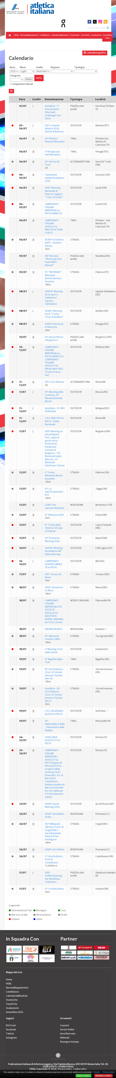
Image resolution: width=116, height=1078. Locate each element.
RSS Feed (10, 1025)
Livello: (39, 67)
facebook (89, 22)
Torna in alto (58, 1059)
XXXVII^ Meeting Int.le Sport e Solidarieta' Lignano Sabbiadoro (54, 297)
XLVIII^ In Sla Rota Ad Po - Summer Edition (54, 242)
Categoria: (15, 75)
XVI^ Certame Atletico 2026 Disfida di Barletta (54, 128)
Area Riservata (67, 1033)
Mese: (23, 67)
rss (105, 22)
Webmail (64, 1037)
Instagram (11, 1037)
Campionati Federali (22, 84)
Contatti (64, 1025)
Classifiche (85, 35)
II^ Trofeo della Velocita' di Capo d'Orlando (54, 528)
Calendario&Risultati (60, 35)
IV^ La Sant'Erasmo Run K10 (54, 491)
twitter (95, 22)
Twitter (10, 1033)
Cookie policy (80, 1069)
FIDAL (16, 35)
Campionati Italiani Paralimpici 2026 (54, 177)
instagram (100, 22)
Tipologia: (79, 67)
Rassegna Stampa (69, 1041)
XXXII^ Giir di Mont (54, 849)
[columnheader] (13, 99)
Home (9, 979)
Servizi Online (67, 1029)
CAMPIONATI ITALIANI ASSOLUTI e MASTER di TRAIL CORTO (54, 226)
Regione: (55, 67)
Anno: (12, 67)
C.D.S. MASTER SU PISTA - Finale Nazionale (54, 421)
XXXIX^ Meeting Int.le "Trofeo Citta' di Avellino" (54, 314)
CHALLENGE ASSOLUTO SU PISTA (52, 740)
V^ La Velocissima (54, 888)
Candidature (45, 35)
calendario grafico (96, 52)
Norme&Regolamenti (29, 35)
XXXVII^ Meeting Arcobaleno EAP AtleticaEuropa (54, 551)
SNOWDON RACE (53, 629)
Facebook (11, 1029)
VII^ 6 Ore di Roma (54, 382)
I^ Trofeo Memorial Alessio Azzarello (54, 475)
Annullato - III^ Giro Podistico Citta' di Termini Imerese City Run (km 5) (53, 694)
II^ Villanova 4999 (54, 514)
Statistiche (75, 35)
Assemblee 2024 (107, 36)
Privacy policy (65, 1069)
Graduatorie (96, 35)
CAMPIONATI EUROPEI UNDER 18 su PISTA (53, 564)
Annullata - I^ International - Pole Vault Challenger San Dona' (53, 112)
